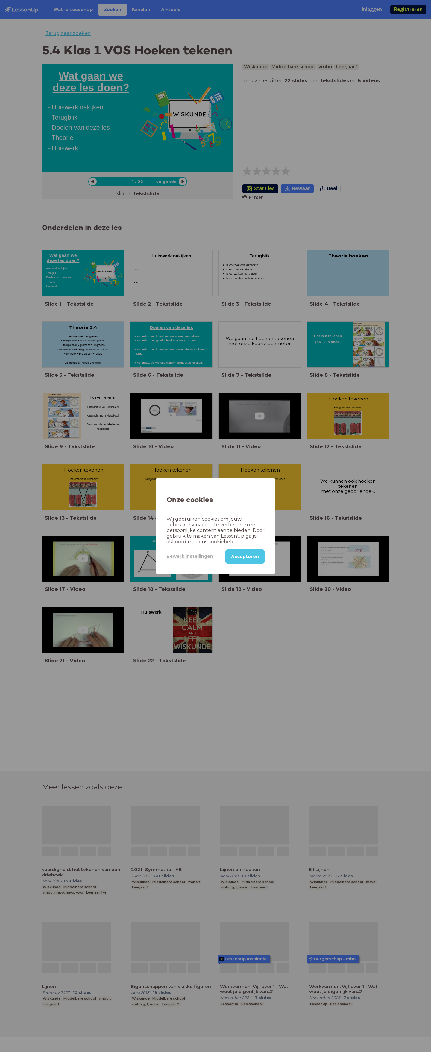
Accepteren (245, 556)
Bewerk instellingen (189, 556)
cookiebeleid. (224, 542)
